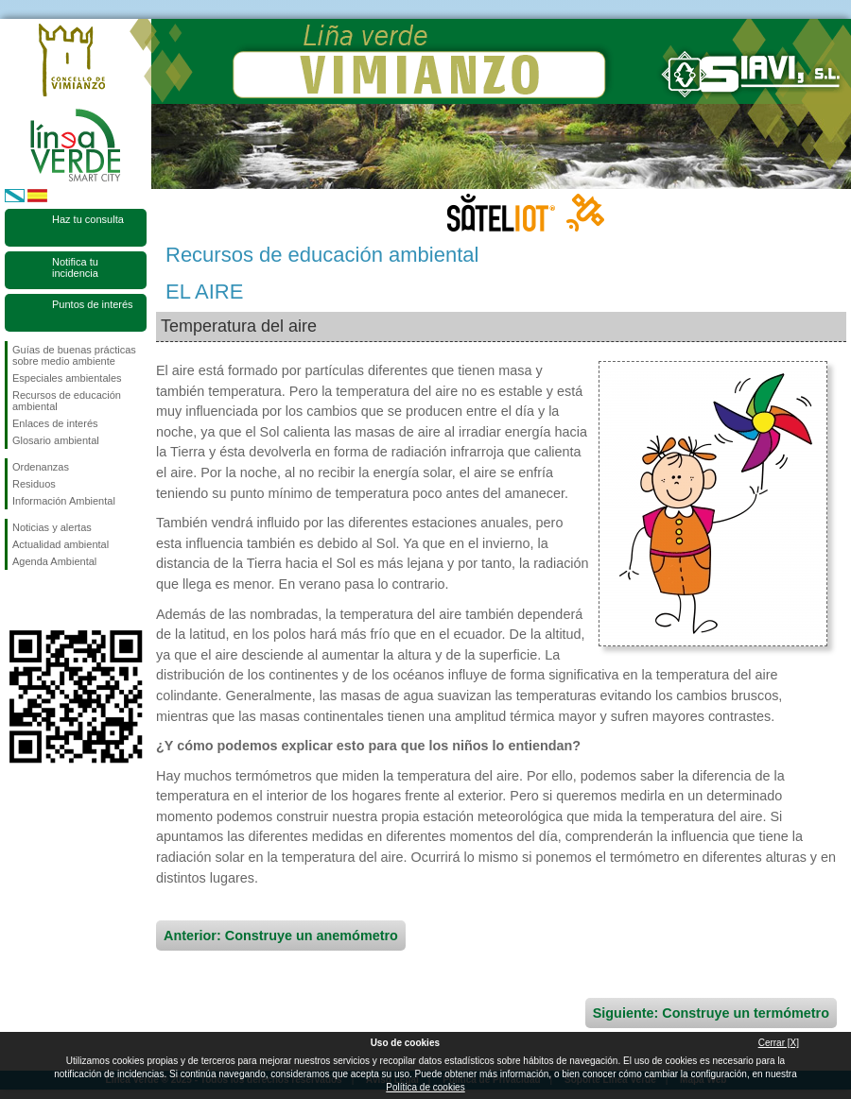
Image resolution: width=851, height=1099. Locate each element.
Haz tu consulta (88, 219)
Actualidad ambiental (60, 544)
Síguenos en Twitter (47, 600)
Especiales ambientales (67, 378)
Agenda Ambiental (54, 561)
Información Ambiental (63, 501)
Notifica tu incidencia (75, 267)
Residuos (34, 483)
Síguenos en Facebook (16, 600)
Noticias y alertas (52, 527)
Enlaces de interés (55, 423)
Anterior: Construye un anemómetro (281, 935)
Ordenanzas (40, 466)
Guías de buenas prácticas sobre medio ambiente (74, 355)
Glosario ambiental (55, 440)
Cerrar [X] (778, 1043)
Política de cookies (425, 1087)
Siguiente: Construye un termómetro (711, 1013)
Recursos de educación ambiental (66, 400)
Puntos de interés (92, 304)
